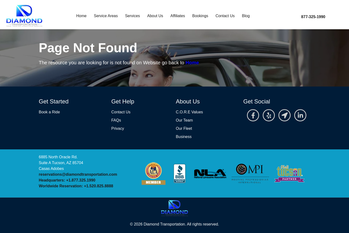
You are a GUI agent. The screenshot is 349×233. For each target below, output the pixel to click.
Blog (246, 16)
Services (132, 16)
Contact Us (225, 16)
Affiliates (177, 16)
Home (81, 16)
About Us (155, 16)
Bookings (200, 16)
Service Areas (106, 16)
